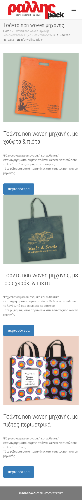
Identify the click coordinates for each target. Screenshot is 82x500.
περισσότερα (19, 188)
